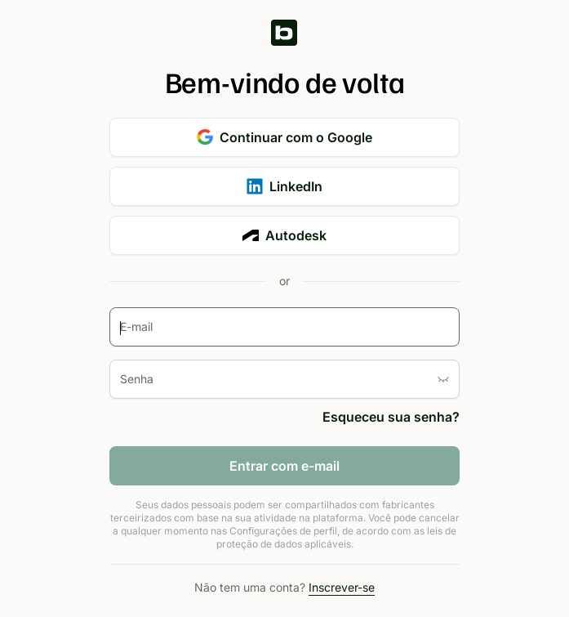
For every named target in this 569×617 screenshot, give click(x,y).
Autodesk (284, 235)
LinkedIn (284, 186)
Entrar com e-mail (284, 466)
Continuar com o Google (284, 137)
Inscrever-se (342, 587)
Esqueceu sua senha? (391, 417)
